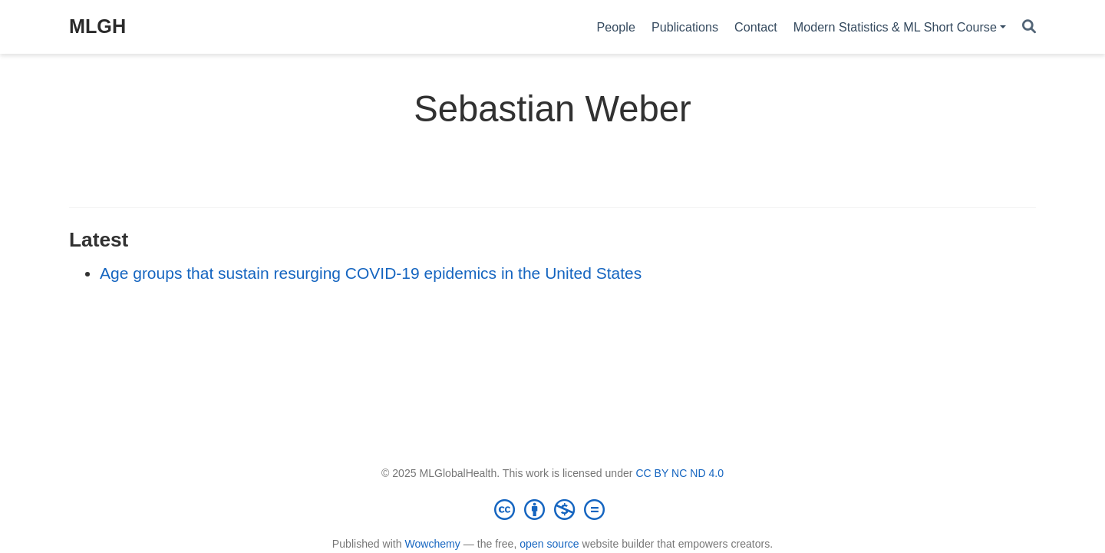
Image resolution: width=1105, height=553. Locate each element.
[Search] (1029, 27)
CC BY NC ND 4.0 (679, 473)
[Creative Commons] (552, 509)
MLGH (97, 26)
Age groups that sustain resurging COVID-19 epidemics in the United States (371, 273)
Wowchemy (432, 544)
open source (549, 544)
